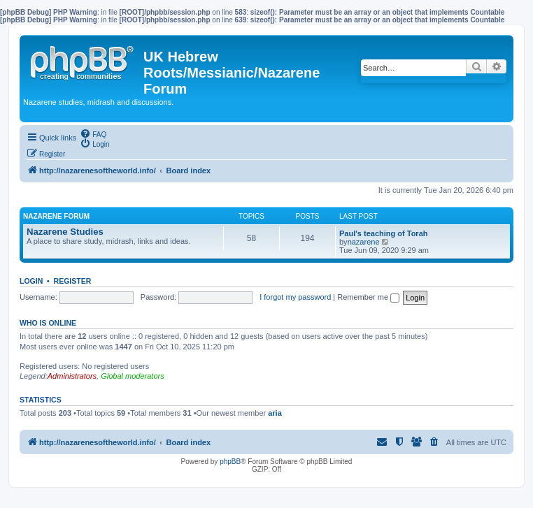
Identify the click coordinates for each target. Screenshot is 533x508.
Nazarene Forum (56, 216)
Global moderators (132, 376)
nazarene (364, 242)
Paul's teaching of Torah (383, 233)
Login (31, 281)
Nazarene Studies (65, 231)
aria (275, 413)
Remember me (368, 297)
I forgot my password (295, 297)
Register (73, 281)
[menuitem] (93, 133)
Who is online (48, 323)
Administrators (72, 376)
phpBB (230, 461)
